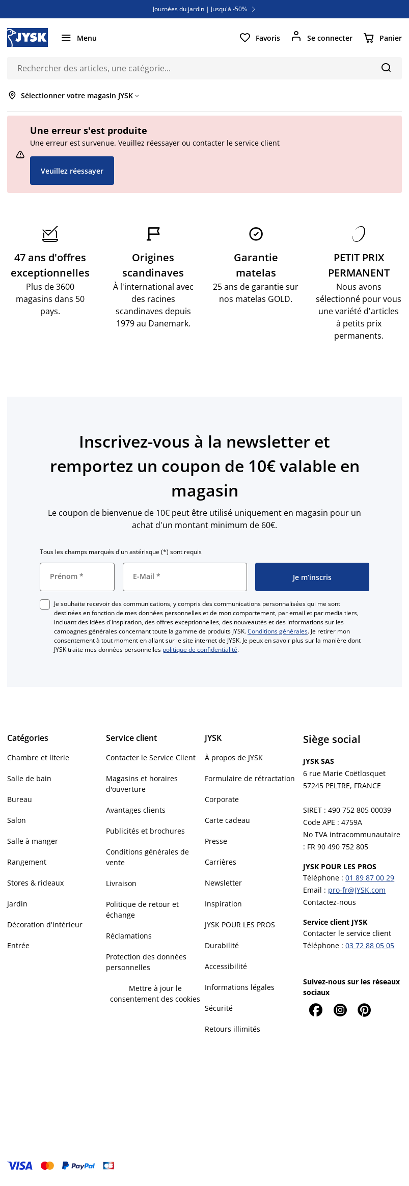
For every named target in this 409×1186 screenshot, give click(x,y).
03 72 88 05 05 (369, 945)
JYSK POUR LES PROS (240, 924)
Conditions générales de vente (147, 857)
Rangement (26, 862)
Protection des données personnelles (146, 962)
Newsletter (223, 883)
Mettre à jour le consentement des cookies (155, 993)
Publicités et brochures (145, 831)
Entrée (18, 945)
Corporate (222, 799)
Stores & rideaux (35, 883)
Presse (216, 841)
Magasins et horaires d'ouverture (142, 784)
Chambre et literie (38, 757)
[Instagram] (340, 1010)
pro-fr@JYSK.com (357, 890)
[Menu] (78, 38)
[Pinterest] (364, 1010)
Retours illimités (232, 1029)
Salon (16, 820)
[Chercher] (386, 67)
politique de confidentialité (199, 649)
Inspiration (223, 903)
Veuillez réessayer (72, 171)
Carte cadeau (227, 820)
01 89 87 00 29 (369, 877)
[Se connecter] (321, 37)
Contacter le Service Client (151, 757)
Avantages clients (136, 810)
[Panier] (382, 38)
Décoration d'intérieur (45, 924)
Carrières (220, 862)
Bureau (19, 799)
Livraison (121, 883)
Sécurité (219, 1008)
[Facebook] (315, 1010)
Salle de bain (29, 778)
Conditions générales (278, 631)
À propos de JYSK (234, 757)
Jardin (17, 903)
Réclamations (129, 936)
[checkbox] (45, 604)
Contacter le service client (347, 933)
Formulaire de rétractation (250, 778)
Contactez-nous (329, 902)
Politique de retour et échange (142, 909)
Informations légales (240, 987)
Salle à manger (32, 841)
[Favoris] (259, 38)
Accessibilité (226, 966)
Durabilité (222, 945)
